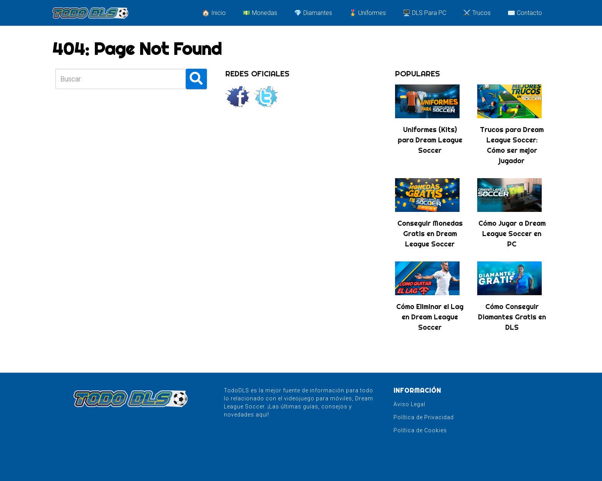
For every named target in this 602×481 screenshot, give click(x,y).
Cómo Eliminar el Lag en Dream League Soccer (429, 317)
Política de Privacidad (424, 417)
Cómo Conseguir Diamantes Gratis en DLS (512, 317)
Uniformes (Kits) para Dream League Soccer (430, 140)
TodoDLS (236, 390)
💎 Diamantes (313, 13)
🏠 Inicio (214, 13)
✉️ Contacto (525, 13)
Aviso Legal (409, 404)
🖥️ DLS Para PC (424, 13)
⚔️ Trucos (477, 13)
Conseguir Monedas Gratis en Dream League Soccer (430, 233)
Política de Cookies (420, 430)
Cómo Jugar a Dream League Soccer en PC (512, 233)
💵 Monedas (260, 13)
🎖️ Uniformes (367, 13)
